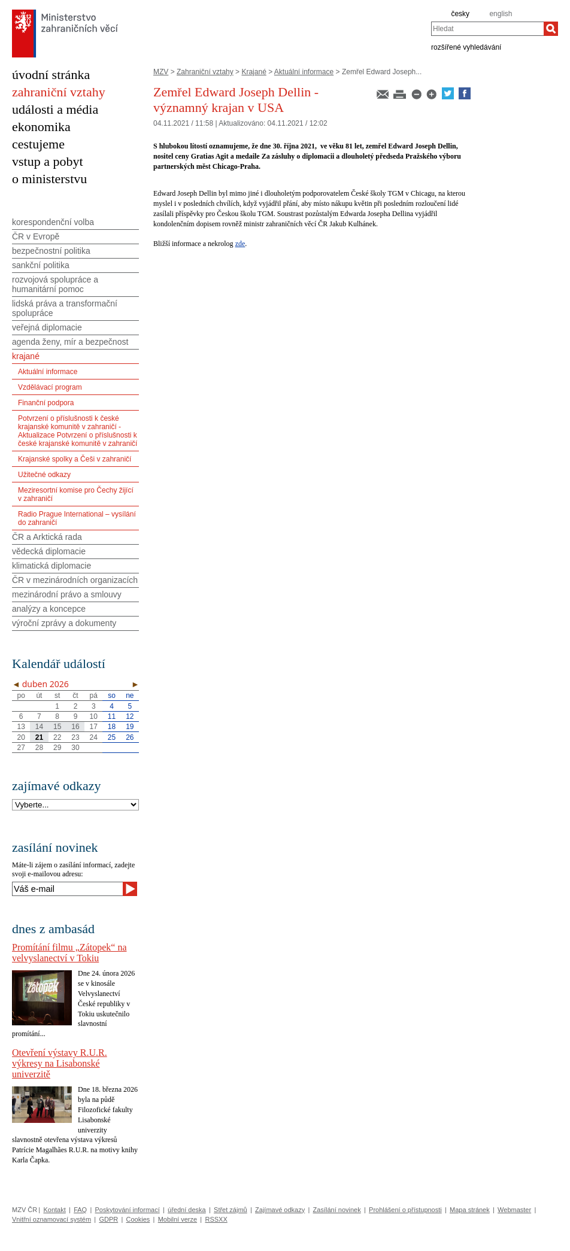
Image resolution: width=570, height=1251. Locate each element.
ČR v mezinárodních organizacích (75, 580)
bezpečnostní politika (51, 251)
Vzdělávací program (50, 387)
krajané (26, 356)
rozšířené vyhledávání (466, 46)
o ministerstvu (49, 178)
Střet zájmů (230, 1209)
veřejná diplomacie (47, 327)
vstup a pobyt (47, 161)
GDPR (108, 1219)
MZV (160, 72)
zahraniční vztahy (58, 91)
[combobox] (487, 29)
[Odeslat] (130, 889)
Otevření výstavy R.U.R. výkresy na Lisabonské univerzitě (59, 1063)
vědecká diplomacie (49, 551)
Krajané (253, 72)
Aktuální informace (303, 72)
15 (57, 726)
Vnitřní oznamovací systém (51, 1219)
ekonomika (41, 126)
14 (39, 726)
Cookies (138, 1219)
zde (240, 243)
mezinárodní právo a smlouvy (67, 594)
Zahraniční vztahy (205, 72)
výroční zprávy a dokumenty (64, 623)
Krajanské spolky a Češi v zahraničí (74, 459)
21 (39, 737)
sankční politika (40, 265)
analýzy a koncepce (49, 609)
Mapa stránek (470, 1209)
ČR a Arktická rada (47, 537)
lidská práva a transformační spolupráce (64, 308)
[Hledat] (551, 29)
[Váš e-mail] (67, 889)
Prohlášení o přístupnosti (405, 1209)
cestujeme (38, 143)
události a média (55, 109)
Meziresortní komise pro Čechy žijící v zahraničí (76, 494)
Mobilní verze (177, 1219)
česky (460, 14)
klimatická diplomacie (51, 565)
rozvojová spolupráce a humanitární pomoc (55, 284)
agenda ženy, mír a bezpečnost (70, 342)
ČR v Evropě (35, 236)
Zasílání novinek (337, 1209)
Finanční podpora (46, 403)
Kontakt (54, 1209)
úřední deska (187, 1209)
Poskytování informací (127, 1209)
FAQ (80, 1209)
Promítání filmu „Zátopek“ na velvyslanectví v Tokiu (69, 952)
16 (75, 726)
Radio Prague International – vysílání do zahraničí (77, 518)
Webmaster (514, 1209)
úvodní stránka (51, 74)
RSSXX (216, 1219)
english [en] (500, 14)
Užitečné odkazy (44, 474)
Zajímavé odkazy (280, 1209)
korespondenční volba (53, 222)
